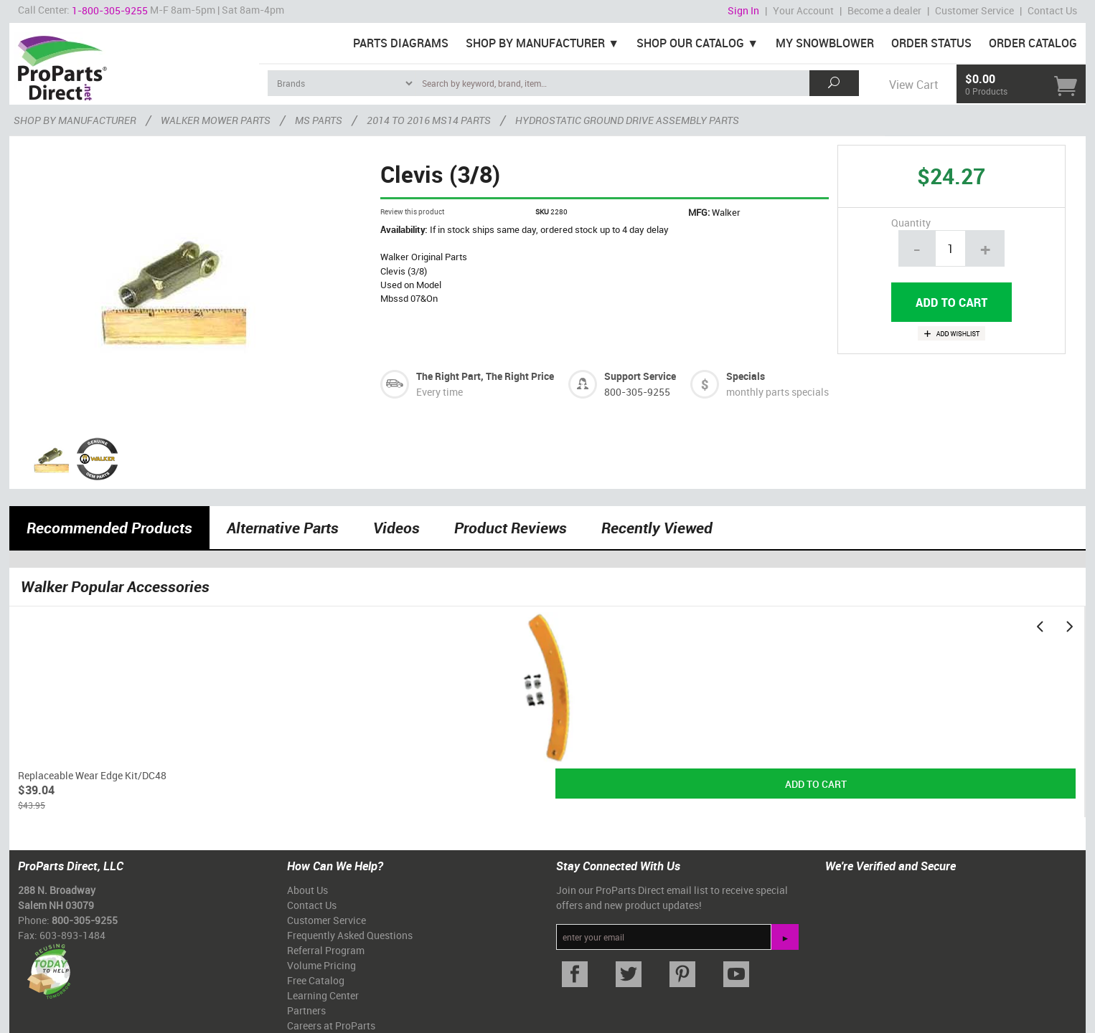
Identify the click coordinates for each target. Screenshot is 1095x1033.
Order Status (931, 43)
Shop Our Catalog (690, 43)
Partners (306, 1010)
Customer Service (974, 10)
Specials (745, 376)
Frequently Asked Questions (350, 935)
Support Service (640, 376)
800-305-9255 (637, 392)
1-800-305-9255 (110, 10)
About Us (307, 890)
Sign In (743, 10)
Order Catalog (1033, 43)
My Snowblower (825, 43)
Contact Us (1052, 10)
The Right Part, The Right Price (485, 376)
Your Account (803, 10)
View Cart (913, 84)
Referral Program (326, 950)
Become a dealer (884, 10)
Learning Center (323, 995)
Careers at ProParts (331, 1025)
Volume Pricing (321, 965)
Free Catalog (315, 980)
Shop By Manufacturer (535, 43)
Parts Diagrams (400, 43)
